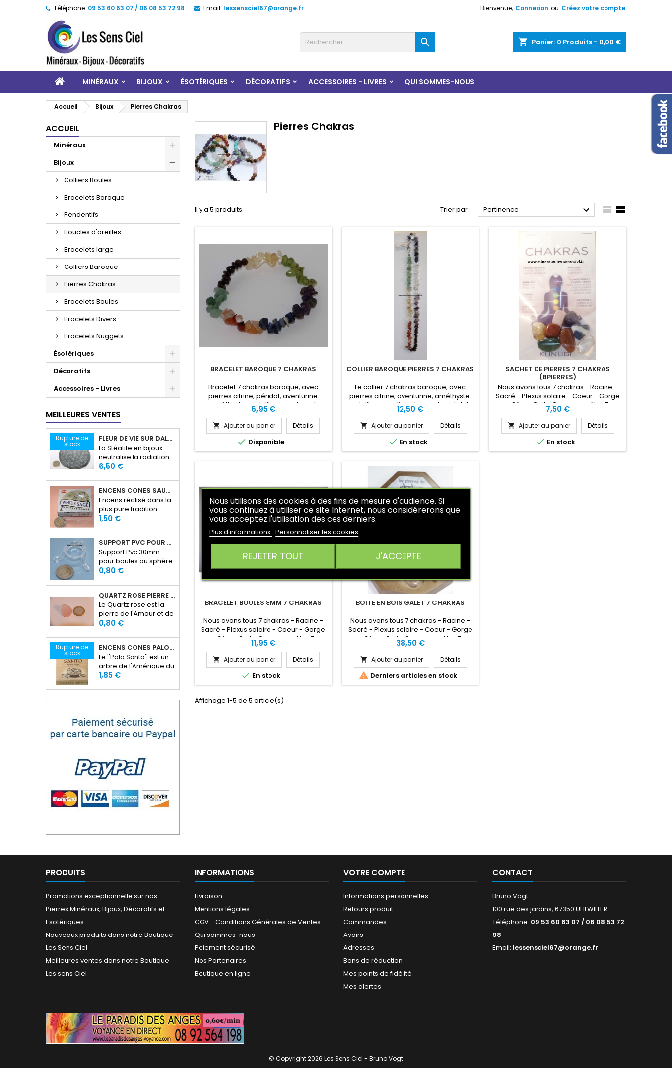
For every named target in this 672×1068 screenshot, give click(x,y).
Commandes (365, 922)
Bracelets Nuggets (94, 336)
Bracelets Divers (90, 319)
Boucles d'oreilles (92, 232)
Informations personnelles (385, 896)
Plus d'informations (240, 531)
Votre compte (374, 872)
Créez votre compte (593, 8)
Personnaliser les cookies (316, 531)
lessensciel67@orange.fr (263, 8)
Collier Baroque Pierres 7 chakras (410, 369)
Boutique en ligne (223, 973)
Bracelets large (89, 249)
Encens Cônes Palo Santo (137, 648)
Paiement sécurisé (225, 947)
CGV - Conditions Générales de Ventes (258, 922)
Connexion (531, 8)
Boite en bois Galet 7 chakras (410, 602)
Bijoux (149, 82)
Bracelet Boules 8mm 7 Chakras (263, 602)
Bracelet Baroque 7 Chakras (263, 369)
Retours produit (368, 909)
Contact (512, 872)
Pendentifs (81, 214)
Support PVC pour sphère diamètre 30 (137, 543)
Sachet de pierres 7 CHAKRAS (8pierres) (557, 373)
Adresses (358, 947)
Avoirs (353, 934)
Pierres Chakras (90, 284)
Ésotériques (204, 82)
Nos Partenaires (220, 960)
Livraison (208, 896)
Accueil (62, 128)
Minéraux (100, 82)
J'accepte (398, 556)
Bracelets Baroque (94, 197)
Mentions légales (222, 909)
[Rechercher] (367, 42)
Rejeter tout (273, 556)
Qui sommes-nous (439, 82)
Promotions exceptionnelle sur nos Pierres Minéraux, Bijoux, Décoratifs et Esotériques (105, 909)
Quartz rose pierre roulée (137, 596)
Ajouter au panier (244, 425)
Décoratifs (268, 82)
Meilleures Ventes (83, 414)
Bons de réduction (373, 960)
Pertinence (537, 210)
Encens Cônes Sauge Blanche (137, 491)
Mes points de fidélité (377, 973)
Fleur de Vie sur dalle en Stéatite (137, 439)
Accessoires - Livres (347, 82)
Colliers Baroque (91, 266)
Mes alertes (362, 986)
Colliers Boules (88, 180)
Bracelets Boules (91, 301)
